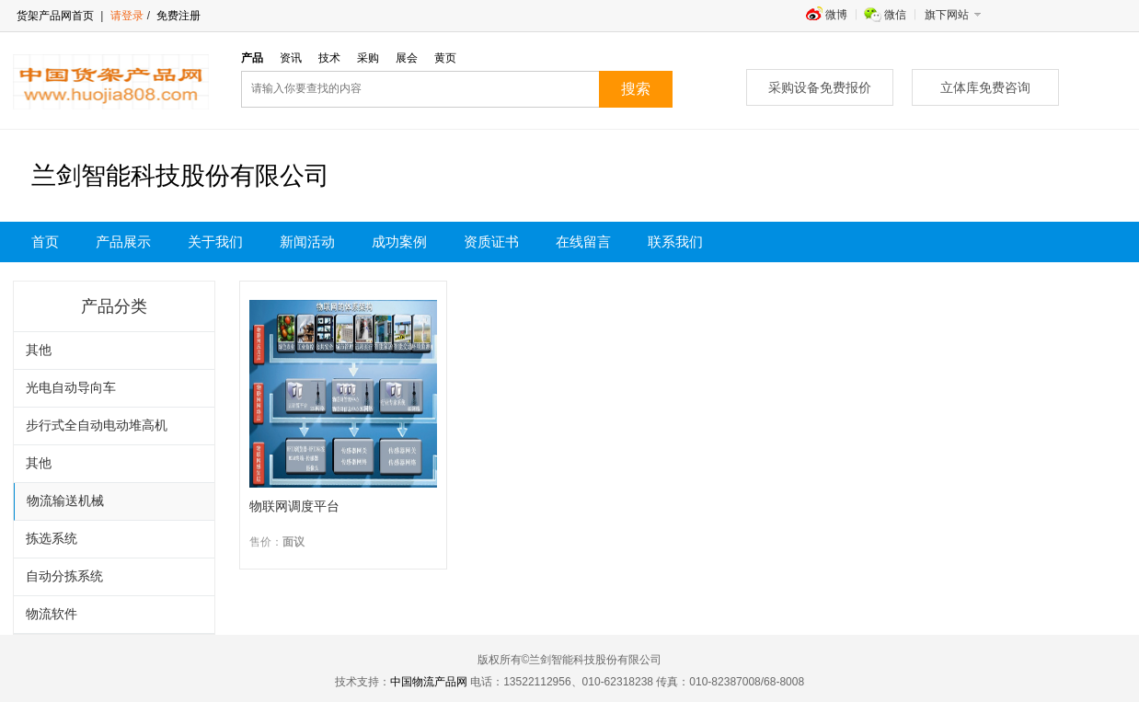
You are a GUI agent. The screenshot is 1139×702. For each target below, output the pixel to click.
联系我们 (675, 242)
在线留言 (583, 242)
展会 (407, 58)
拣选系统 (51, 539)
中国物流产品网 (428, 681)
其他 (39, 350)
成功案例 (399, 242)
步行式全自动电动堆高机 (96, 425)
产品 (252, 58)
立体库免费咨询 (985, 87)
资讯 (291, 58)
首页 (45, 242)
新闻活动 (307, 242)
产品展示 (123, 242)
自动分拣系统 (64, 576)
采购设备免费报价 (819, 87)
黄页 (445, 58)
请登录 (127, 15)
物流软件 (51, 614)
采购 (368, 58)
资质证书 (491, 242)
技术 (329, 58)
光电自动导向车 (71, 388)
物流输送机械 (65, 501)
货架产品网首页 (55, 15)
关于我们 (215, 242)
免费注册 (177, 15)
